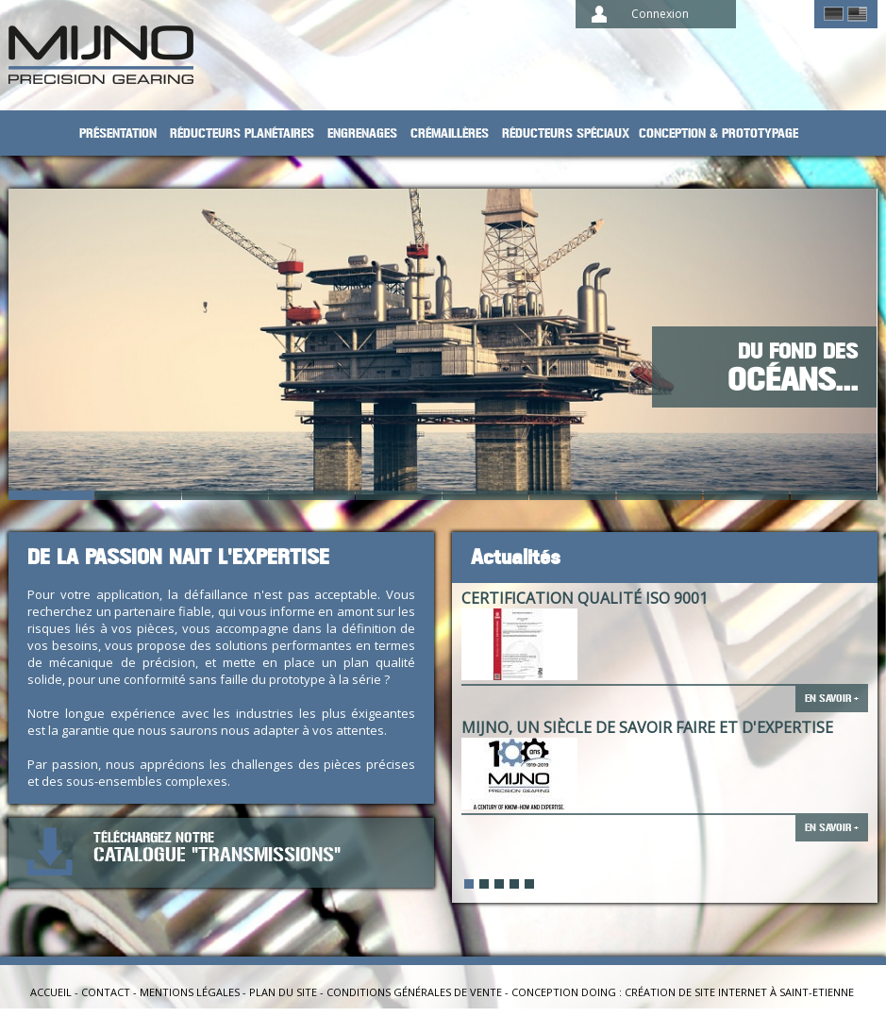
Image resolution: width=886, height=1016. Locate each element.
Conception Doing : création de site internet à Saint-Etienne (682, 992)
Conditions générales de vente (414, 992)
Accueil (51, 992)
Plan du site (283, 992)
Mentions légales (190, 992)
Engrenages (362, 133)
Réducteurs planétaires (242, 133)
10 (834, 495)
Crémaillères (449, 133)
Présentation (118, 133)
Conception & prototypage (718, 133)
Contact (105, 992)
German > (834, 14)
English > (857, 14)
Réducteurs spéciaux (565, 133)
